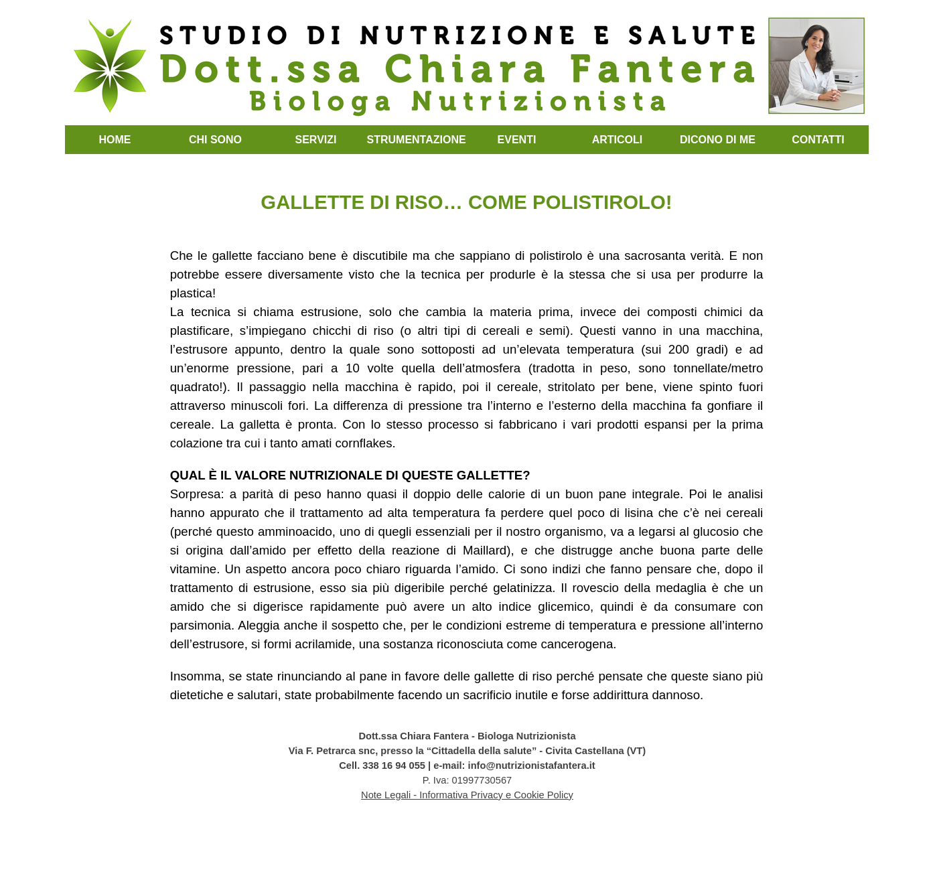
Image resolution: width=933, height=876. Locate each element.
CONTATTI (818, 139)
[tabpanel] (467, 431)
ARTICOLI (617, 139)
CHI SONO (215, 139)
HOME (115, 139)
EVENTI (517, 139)
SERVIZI (316, 139)
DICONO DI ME (718, 139)
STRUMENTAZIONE (416, 139)
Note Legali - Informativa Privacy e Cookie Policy (467, 795)
